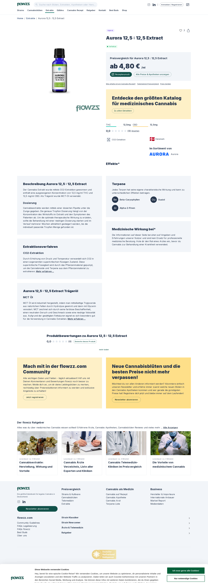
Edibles (60, 10)
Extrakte (50, 10)
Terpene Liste (113, 503)
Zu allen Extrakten (123, 111)
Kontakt (102, 10)
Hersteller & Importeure (162, 494)
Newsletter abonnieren (126, 399)
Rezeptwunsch (121, 74)
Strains (20, 10)
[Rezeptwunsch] (187, 4)
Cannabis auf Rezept (116, 494)
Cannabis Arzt (113, 500)
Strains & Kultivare (71, 494)
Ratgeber (91, 10)
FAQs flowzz (23, 529)
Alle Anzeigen (170, 427)
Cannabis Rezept (75, 10)
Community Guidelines (28, 522)
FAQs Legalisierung (27, 526)
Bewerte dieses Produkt (85, 341)
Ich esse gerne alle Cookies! (186, 553)
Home (20, 18)
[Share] (188, 30)
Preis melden (165, 84)
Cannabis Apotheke (116, 497)
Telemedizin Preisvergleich (148, 84)
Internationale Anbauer (162, 497)
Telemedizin (68, 500)
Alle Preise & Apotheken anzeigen (152, 74)
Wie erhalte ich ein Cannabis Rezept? (121, 84)
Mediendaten (157, 503)
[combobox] (65, 4)
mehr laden (104, 349)
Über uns (22, 535)
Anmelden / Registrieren (171, 5)
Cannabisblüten (34, 10)
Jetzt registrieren (35, 397)
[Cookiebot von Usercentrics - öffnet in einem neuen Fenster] (17, 578)
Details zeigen (141, 578)
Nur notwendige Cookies (186, 561)
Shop (124, 10)
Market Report (157, 500)
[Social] (148, 4)
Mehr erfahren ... (45, 271)
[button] (180, 30)
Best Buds (114, 10)
